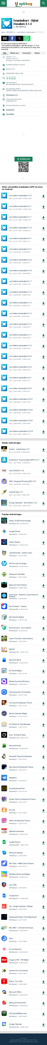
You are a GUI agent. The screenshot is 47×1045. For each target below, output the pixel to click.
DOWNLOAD (23, 159)
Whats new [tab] (14, 53)
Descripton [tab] (27, 53)
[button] (5, 38)
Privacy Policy (21, 1042)
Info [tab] (4, 53)
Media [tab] (37, 53)
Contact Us (12, 1042)
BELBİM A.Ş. (21, 27)
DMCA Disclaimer (32, 1042)
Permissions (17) (12, 95)
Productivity (10, 110)
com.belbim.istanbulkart (26, 32)
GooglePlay (10, 114)
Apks (3, 32)
